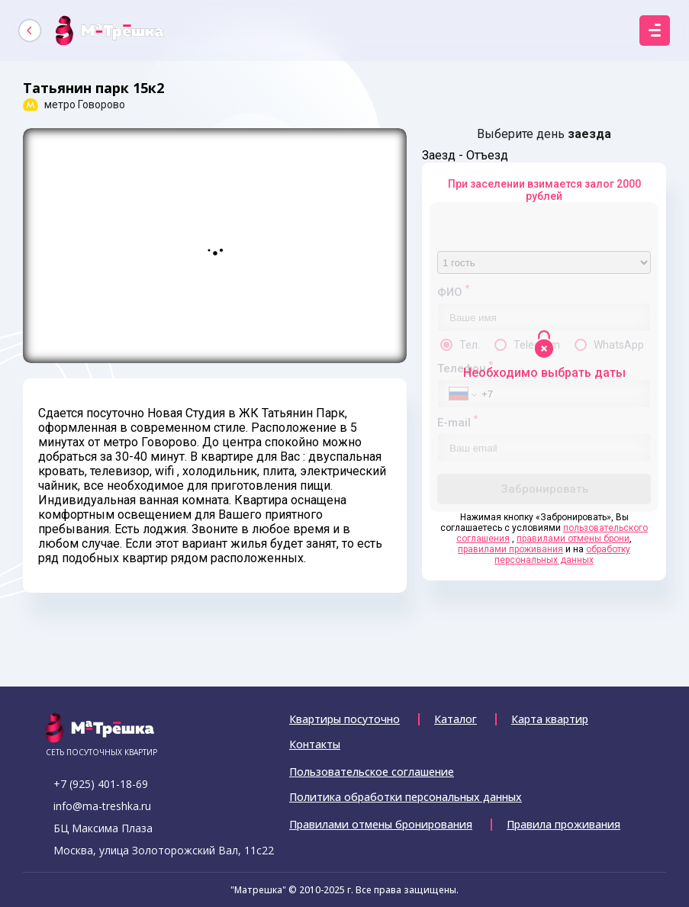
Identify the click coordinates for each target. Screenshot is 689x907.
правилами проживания (510, 549)
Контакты (314, 744)
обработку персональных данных (562, 554)
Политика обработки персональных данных (405, 797)
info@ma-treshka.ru (102, 806)
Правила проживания (563, 825)
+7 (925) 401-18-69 (100, 784)
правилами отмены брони (573, 538)
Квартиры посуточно (344, 719)
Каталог (455, 719)
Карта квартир (549, 719)
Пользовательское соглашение (371, 772)
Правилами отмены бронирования (380, 825)
